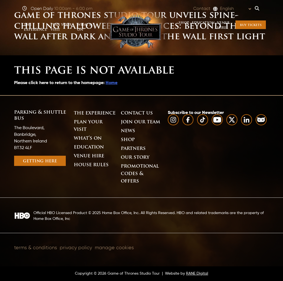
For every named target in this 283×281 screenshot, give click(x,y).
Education (89, 147)
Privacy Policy (76, 247)
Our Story (135, 157)
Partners (133, 148)
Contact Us (137, 113)
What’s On (88, 138)
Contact (201, 9)
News (128, 131)
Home (111, 83)
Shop (128, 139)
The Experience (95, 113)
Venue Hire (89, 156)
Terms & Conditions (35, 247)
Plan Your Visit (88, 125)
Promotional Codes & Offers (140, 174)
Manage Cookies (114, 247)
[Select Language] (235, 8)
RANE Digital (197, 273)
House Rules (91, 165)
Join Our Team (140, 122)
